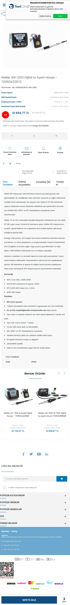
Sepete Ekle (29, 600)
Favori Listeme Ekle (9, 153)
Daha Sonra (45, 16)
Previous (59, 373)
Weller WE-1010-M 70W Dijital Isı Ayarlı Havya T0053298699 (52, 414)
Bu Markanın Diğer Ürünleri (62, 172)
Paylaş (60, 152)
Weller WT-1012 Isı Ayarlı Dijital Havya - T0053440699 (18, 414)
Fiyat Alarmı (43, 152)
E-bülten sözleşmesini (16, 487)
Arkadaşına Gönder (26, 153)
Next (64, 373)
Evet (60, 16)
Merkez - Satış (9, 531)
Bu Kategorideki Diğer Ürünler (28, 172)
